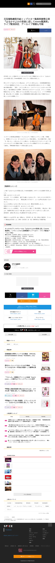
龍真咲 (8, 344)
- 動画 (43, 529)
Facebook (9, 530)
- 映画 (30, 542)
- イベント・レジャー (33, 532)
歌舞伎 (46, 506)
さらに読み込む (32, 494)
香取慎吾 (27, 503)
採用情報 (31, 545)
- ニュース (44, 530)
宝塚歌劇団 (44, 503)
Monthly (43, 416)
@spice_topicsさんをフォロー (11, 535)
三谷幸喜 (8, 503)
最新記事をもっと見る (45, 450)
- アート (30, 538)
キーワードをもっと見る (44, 513)
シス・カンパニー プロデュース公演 (21, 506)
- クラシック (31, 534)
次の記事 (45, 334)
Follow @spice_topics (15, 313)
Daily (11, 416)
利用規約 (37, 545)
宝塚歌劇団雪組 (17, 503)
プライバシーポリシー (45, 545)
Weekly (27, 416)
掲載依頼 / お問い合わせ (23, 545)
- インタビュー (45, 532)
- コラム (44, 536)
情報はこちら (24, 251)
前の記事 (9, 334)
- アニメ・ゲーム (32, 536)
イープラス (6, 517)
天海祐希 (35, 503)
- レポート (44, 534)
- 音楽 (30, 529)
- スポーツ (31, 540)
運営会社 (7, 545)
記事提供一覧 (13, 545)
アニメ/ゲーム (38, 506)
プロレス (8, 509)
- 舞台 (30, 530)
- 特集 (43, 538)
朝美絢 (8, 506)
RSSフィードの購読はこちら (28, 301)
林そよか (15, 344)
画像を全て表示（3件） (27, 72)
